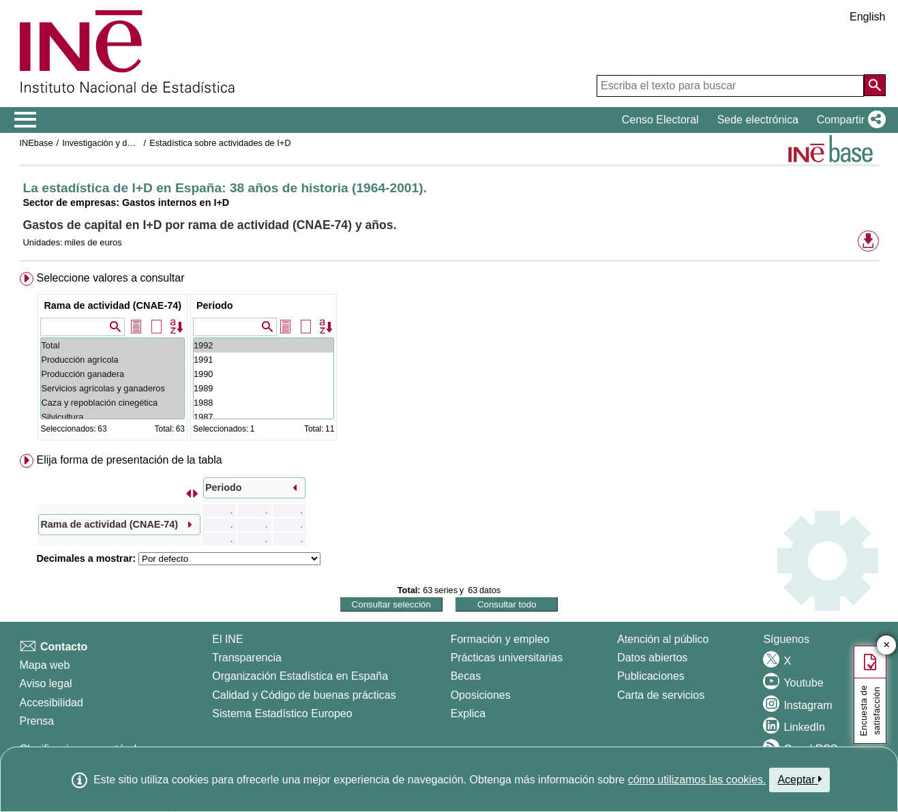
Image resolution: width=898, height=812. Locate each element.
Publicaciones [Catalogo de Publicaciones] (651, 676)
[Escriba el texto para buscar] (730, 86)
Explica (468, 713)
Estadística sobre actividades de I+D (219, 143)
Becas (466, 676)
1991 (263, 359)
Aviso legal (46, 683)
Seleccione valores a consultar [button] (110, 278)
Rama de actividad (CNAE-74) (112, 305)
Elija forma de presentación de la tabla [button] (129, 460)
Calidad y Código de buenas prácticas (304, 695)
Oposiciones (481, 695)
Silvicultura (112, 417)
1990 (263, 374)
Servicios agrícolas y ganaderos (112, 388)
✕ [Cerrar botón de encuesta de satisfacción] (887, 645)
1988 (263, 402)
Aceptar (799, 779)
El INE (227, 639)
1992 (263, 345)
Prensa (37, 721)
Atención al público (662, 639)
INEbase (36, 143)
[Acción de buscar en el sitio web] (875, 85)
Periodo (214, 305)
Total (112, 345)
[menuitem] (449, 359)
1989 (263, 388)
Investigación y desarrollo (111, 143)
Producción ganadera (112, 374)
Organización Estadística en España (300, 676)
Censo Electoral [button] (660, 119)
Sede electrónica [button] (757, 119)
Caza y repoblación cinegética (112, 402)
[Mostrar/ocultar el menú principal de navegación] (25, 120)
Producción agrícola (112, 359)
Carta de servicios (660, 695)
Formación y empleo (500, 639)
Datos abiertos (652, 657)
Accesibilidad (51, 702)
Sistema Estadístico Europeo (282, 713)
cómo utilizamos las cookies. (697, 779)
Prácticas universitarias (507, 657)
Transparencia (247, 657)
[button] (848, 120)
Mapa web (45, 665)
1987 (263, 417)
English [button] (867, 16)
